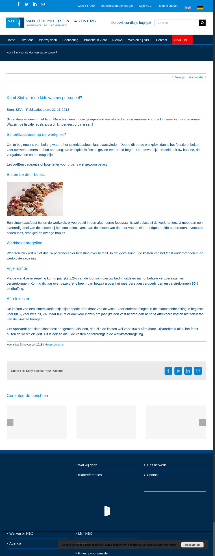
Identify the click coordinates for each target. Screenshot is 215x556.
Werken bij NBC (21, 533)
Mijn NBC (85, 533)
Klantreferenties (90, 475)
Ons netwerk (156, 465)
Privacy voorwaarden (94, 553)
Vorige (180, 77)
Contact (153, 475)
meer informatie (166, 544)
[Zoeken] (202, 23)
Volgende (196, 77)
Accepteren (192, 544)
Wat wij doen (87, 465)
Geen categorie (54, 344)
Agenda (15, 543)
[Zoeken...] (176, 23)
